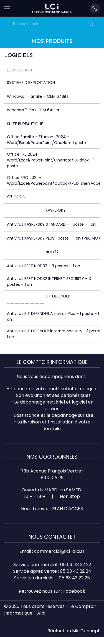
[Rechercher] (52, 24)
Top (99, 632)
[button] (7, 8)
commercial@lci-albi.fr (59, 551)
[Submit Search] (91, 24)
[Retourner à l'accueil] (52, 8)
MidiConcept (86, 631)
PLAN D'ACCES (67, 508)
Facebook (74, 591)
